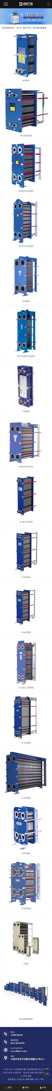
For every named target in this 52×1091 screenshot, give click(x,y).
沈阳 (40, 1073)
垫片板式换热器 (39, 28)
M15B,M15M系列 (26, 246)
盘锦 (29, 1076)
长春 (36, 1073)
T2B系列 (26, 411)
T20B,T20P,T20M (26, 467)
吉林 (31, 1073)
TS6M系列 (26, 853)
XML (42, 1079)
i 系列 (26, 964)
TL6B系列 (26, 577)
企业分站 (21, 1079)
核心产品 (27, 28)
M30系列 (26, 301)
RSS (37, 1079)
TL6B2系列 (26, 632)
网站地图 (30, 1079)
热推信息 (12, 1079)
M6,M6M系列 (26, 136)
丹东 (25, 1076)
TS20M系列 (26, 909)
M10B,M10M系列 (26, 191)
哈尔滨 (26, 1073)
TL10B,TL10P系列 (26, 688)
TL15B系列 (26, 743)
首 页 (19, 28)
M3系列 (26, 81)
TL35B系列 (26, 798)
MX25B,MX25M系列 (26, 356)
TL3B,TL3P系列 (26, 522)
